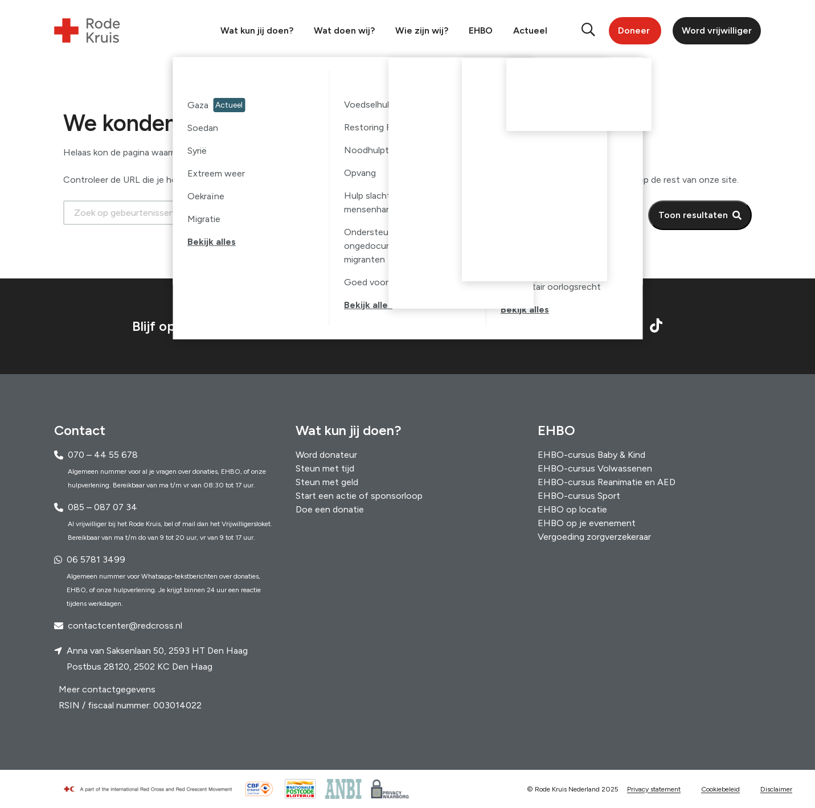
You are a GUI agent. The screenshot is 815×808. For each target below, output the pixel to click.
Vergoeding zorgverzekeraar (594, 536)
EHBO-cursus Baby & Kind (591, 454)
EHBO (481, 30)
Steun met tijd (325, 468)
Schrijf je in (490, 326)
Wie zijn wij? (421, 30)
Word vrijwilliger (717, 30)
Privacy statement (654, 789)
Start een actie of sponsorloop (359, 495)
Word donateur (326, 454)
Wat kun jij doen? (256, 30)
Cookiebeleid (720, 789)
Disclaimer (776, 789)
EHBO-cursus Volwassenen (595, 468)
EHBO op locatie (572, 509)
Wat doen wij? (344, 30)
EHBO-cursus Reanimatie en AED (606, 482)
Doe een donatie (330, 509)
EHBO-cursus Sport (579, 495)
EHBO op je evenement (587, 523)
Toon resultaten (693, 215)
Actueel (530, 30)
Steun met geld (327, 482)
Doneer (634, 30)
